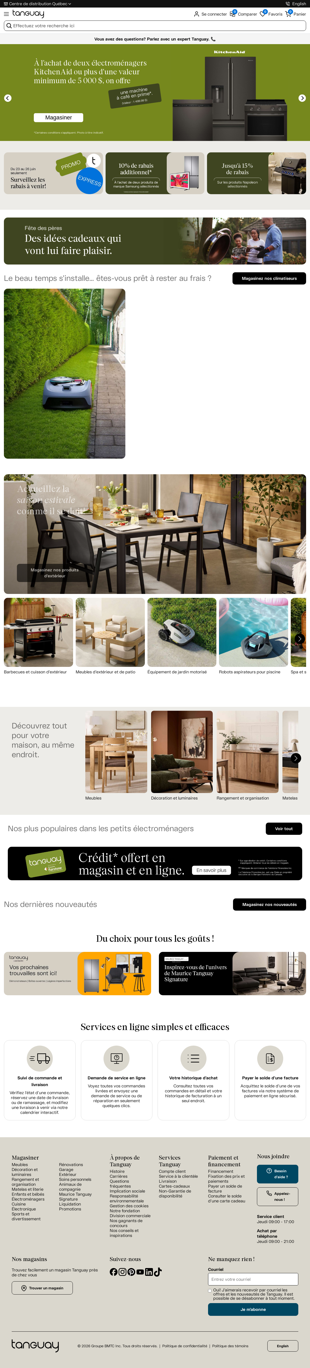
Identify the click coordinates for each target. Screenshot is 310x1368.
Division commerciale (130, 1215)
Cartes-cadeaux (174, 1186)
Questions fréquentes (120, 1184)
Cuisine (19, 1204)
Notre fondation (125, 1210)
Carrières (118, 1176)
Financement (220, 1171)
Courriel (215, 1270)
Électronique (24, 1209)
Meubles (93, 798)
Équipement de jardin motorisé (177, 671)
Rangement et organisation (243, 798)
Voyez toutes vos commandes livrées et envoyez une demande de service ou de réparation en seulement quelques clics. (116, 1095)
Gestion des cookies (129, 1205)
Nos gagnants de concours (126, 1223)
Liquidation (70, 1204)
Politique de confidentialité (184, 1346)
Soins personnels (75, 1179)
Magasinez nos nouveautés (269, 904)
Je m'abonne (253, 1309)
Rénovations (71, 1164)
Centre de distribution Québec (38, 3)
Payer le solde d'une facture (270, 1078)
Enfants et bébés (28, 1194)
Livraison (168, 1181)
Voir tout (284, 828)
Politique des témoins (230, 1346)
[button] (300, 639)
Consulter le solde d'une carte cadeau (226, 1198)
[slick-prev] (8, 98)
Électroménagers (28, 1199)
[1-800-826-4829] (288, 4)
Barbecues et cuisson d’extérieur (35, 671)
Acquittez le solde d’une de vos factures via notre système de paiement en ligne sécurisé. (270, 1090)
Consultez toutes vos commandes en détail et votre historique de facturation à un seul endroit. (193, 1093)
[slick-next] (302, 98)
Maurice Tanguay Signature (75, 1197)
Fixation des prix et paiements (226, 1179)
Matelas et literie (27, 1189)
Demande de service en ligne (116, 1078)
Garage (66, 1169)
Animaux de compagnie (70, 1187)
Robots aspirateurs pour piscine (249, 671)
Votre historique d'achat (193, 1078)
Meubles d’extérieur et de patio (105, 671)
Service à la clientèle (178, 1176)
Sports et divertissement (26, 1216)
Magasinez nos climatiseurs (269, 278)
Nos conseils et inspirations (124, 1233)
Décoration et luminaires (174, 798)
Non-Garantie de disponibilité (175, 1193)
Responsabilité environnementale (127, 1198)
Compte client (172, 1171)
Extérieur (67, 1174)
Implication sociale (127, 1191)
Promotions (70, 1209)
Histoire (117, 1171)
